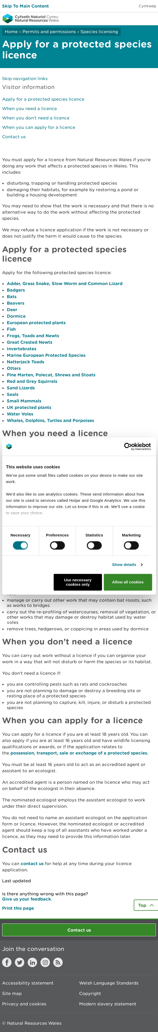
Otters (14, 368)
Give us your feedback (26, 898)
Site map (12, 993)
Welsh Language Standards (108, 983)
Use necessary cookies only (77, 582)
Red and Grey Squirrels (32, 381)
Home (11, 31)
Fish (11, 329)
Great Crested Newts (29, 342)
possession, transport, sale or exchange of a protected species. (79, 752)
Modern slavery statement (107, 1003)
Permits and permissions (49, 31)
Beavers (15, 302)
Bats (11, 296)
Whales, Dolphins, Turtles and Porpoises (50, 420)
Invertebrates (21, 348)
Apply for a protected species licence (43, 99)
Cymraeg (147, 5)
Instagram (45, 962)
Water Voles (20, 413)
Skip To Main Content (25, 5)
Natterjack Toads (25, 361)
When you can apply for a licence (38, 127)
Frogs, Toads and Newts (33, 335)
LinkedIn (32, 962)
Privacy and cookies (24, 1003)
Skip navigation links (25, 78)
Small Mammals (24, 400)
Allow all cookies (128, 582)
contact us (32, 863)
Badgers (16, 289)
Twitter (19, 962)
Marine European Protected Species (46, 355)
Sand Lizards (21, 387)
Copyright (90, 993)
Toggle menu (150, 18)
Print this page (18, 908)
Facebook (6, 962)
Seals (12, 394)
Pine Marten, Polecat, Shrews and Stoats (51, 374)
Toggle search (136, 18)
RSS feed (58, 962)
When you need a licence (29, 108)
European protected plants (36, 322)
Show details (124, 565)
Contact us (14, 136)
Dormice (16, 315)
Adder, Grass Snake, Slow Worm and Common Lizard (64, 283)
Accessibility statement (28, 983)
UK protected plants (29, 407)
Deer (12, 309)
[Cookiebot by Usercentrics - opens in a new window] (137, 446)
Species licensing (99, 31)
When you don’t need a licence (35, 117)
